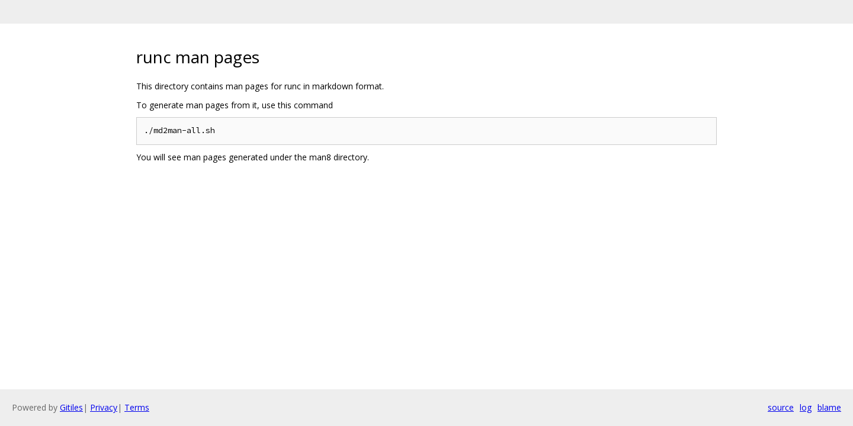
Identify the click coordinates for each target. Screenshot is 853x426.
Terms (136, 407)
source (781, 407)
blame (829, 407)
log (806, 407)
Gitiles (71, 407)
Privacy (103, 407)
